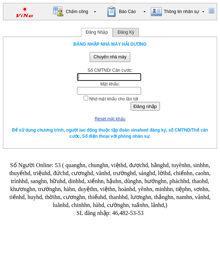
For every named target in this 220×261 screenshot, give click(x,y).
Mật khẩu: (109, 84)
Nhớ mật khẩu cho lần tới (113, 99)
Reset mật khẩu (110, 118)
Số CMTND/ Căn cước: (110, 70)
